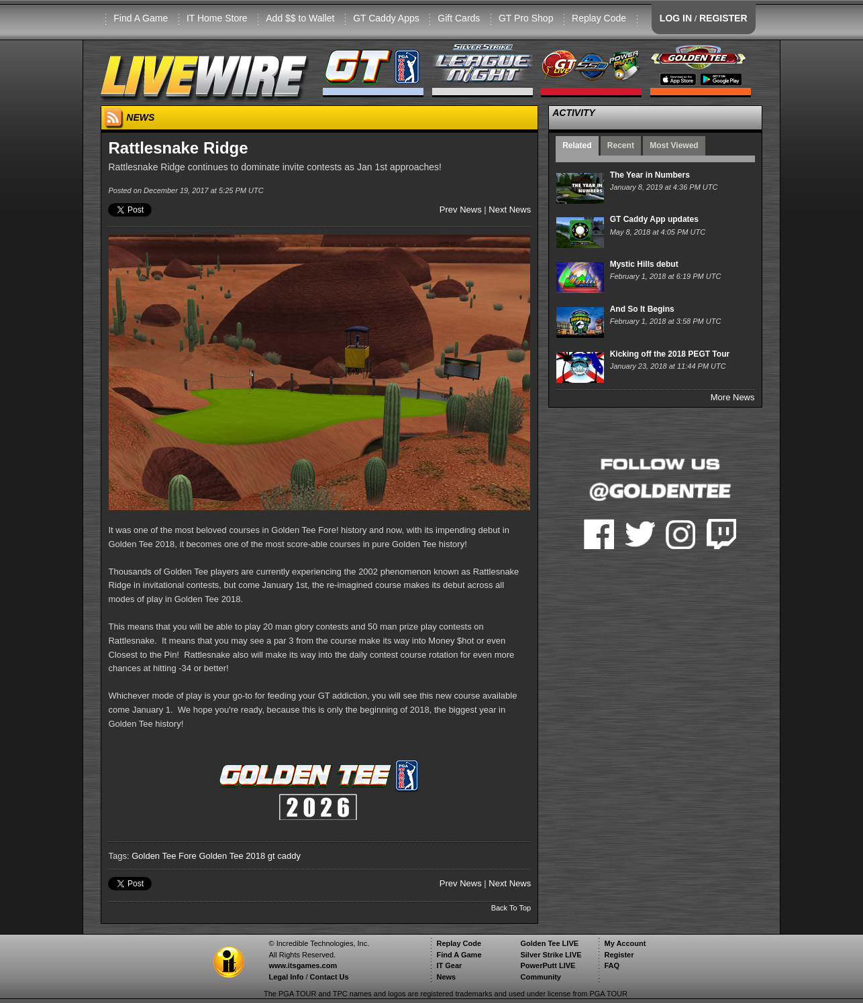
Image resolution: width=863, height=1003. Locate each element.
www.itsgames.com (302, 965)
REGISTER (723, 18)
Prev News (461, 209)
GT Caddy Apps (386, 18)
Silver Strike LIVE (550, 955)
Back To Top (511, 908)
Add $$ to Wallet (300, 18)
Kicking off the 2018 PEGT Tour (669, 354)
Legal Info (285, 977)
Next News (510, 209)
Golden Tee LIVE (549, 943)
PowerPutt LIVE (547, 965)
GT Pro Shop (526, 18)
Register (618, 955)
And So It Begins (642, 309)
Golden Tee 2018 (232, 856)
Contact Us (329, 977)
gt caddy (284, 856)
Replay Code (599, 18)
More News (733, 397)
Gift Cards (459, 18)
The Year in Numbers (650, 175)
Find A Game (140, 18)
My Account (625, 943)
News (446, 977)
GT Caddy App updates (654, 219)
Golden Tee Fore (164, 856)
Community (540, 977)
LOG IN (676, 18)
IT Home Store (217, 18)
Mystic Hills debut (644, 264)
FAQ (611, 965)
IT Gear (449, 965)
